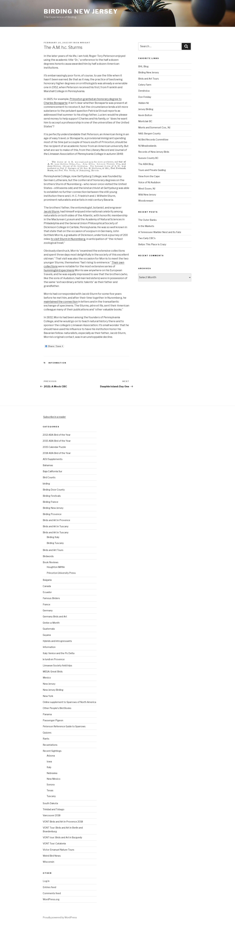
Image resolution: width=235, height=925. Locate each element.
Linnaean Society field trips (57, 665)
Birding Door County (54, 489)
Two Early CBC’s (147, 238)
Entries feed (49, 887)
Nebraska (52, 773)
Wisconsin (48, 861)
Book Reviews (50, 562)
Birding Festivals (52, 495)
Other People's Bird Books (57, 708)
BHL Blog (143, 66)
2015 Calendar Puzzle (54, 447)
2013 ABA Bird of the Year (56, 434)
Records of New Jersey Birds (153, 151)
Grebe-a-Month (51, 622)
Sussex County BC (148, 158)
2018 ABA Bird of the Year (57, 453)
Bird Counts (49, 477)
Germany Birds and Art (55, 616)
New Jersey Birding (53, 689)
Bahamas (48, 465)
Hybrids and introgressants (57, 641)
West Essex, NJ (146, 188)
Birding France (50, 501)
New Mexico (53, 778)
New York (48, 696)
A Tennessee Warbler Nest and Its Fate (159, 232)
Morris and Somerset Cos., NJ (154, 127)
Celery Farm (144, 84)
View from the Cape (149, 176)
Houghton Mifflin (56, 567)
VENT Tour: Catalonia (54, 843)
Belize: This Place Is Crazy (152, 244)
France (46, 604)
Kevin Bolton (145, 115)
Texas (50, 790)
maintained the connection (61, 301)
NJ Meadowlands (147, 145)
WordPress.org (51, 899)
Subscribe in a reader (54, 416)
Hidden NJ (143, 103)
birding (46, 483)
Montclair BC (145, 121)
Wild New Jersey (147, 194)
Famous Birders (51, 598)
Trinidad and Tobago (53, 809)
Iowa (49, 761)
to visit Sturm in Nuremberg (68, 239)
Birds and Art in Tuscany (55, 526)
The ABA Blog (145, 164)
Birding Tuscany (55, 543)
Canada (47, 586)
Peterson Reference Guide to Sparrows (64, 726)
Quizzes (47, 732)
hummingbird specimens (59, 270)
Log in (46, 881)
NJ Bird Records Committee (153, 139)
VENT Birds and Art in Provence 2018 (63, 821)
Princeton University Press (61, 572)
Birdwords (48, 556)
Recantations (50, 744)
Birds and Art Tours (148, 78)
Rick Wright (81, 42)
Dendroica (143, 90)
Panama (47, 714)
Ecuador (47, 592)
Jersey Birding (145, 109)
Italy (49, 767)
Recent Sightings (52, 750)
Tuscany (51, 796)
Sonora (51, 784)
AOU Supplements (53, 459)
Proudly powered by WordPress (60, 917)
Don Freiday (144, 97)
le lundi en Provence (54, 659)
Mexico (47, 677)
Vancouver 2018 (51, 815)
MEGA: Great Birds (53, 671)
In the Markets (146, 226)
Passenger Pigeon (53, 720)
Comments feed (52, 893)
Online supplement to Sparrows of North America (69, 702)
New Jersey (49, 683)
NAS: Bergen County (149, 133)
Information (57, 363)
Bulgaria (47, 580)
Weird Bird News (52, 855)
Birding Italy (53, 537)
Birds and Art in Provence (56, 520)
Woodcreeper (145, 200)
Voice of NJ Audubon (149, 182)
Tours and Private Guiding (152, 170)
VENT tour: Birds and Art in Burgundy (62, 837)
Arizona (51, 755)
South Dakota (50, 803)
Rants (46, 738)
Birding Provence (52, 514)
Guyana (47, 635)
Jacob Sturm (51, 211)
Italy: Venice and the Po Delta (58, 653)
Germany (48, 610)
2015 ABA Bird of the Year (57, 440)
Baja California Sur (52, 471)
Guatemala (49, 628)
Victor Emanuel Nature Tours (58, 849)
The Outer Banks (147, 219)
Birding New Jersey (81, 11)
